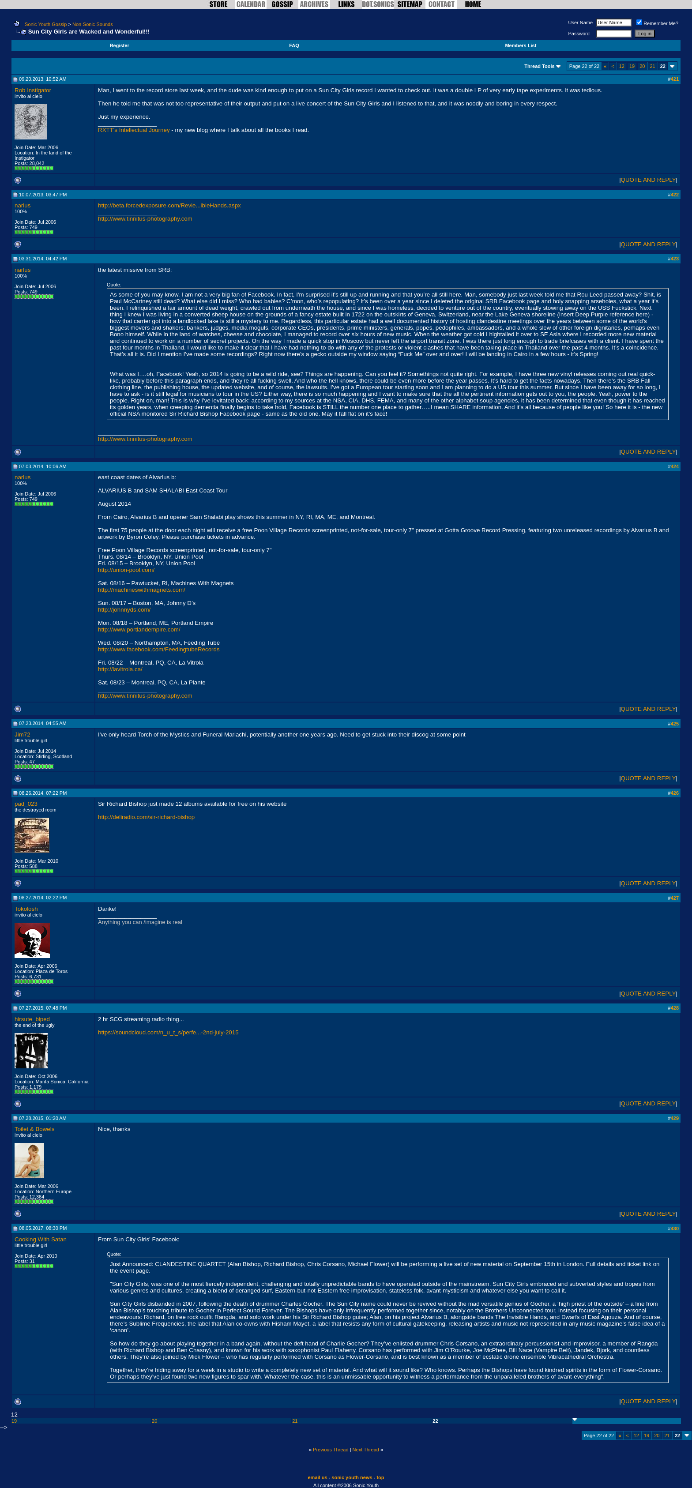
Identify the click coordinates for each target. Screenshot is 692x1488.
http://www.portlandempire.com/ (139, 629)
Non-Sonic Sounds (92, 24)
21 (652, 66)
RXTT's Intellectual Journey (134, 130)
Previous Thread (331, 1449)
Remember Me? (657, 23)
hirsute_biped (32, 1019)
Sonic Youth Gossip (46, 24)
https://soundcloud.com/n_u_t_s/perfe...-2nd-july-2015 (168, 1032)
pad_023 (26, 803)
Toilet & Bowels (34, 1129)
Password (579, 33)
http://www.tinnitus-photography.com (145, 218)
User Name (580, 22)
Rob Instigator (33, 90)
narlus (22, 205)
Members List (520, 45)
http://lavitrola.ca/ (120, 669)
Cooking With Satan (41, 1239)
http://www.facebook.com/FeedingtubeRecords (159, 649)
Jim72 (22, 734)
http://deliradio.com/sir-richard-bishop (146, 817)
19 (632, 66)
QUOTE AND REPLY (648, 180)
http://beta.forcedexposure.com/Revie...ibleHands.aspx (169, 205)
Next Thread (366, 1449)
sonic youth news (351, 1477)
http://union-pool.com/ (126, 570)
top (380, 1477)
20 (642, 66)
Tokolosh (26, 909)
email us (317, 1477)
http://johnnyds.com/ (124, 609)
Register (119, 45)
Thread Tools (539, 66)
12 (621, 66)
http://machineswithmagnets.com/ (141, 589)
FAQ (294, 45)
